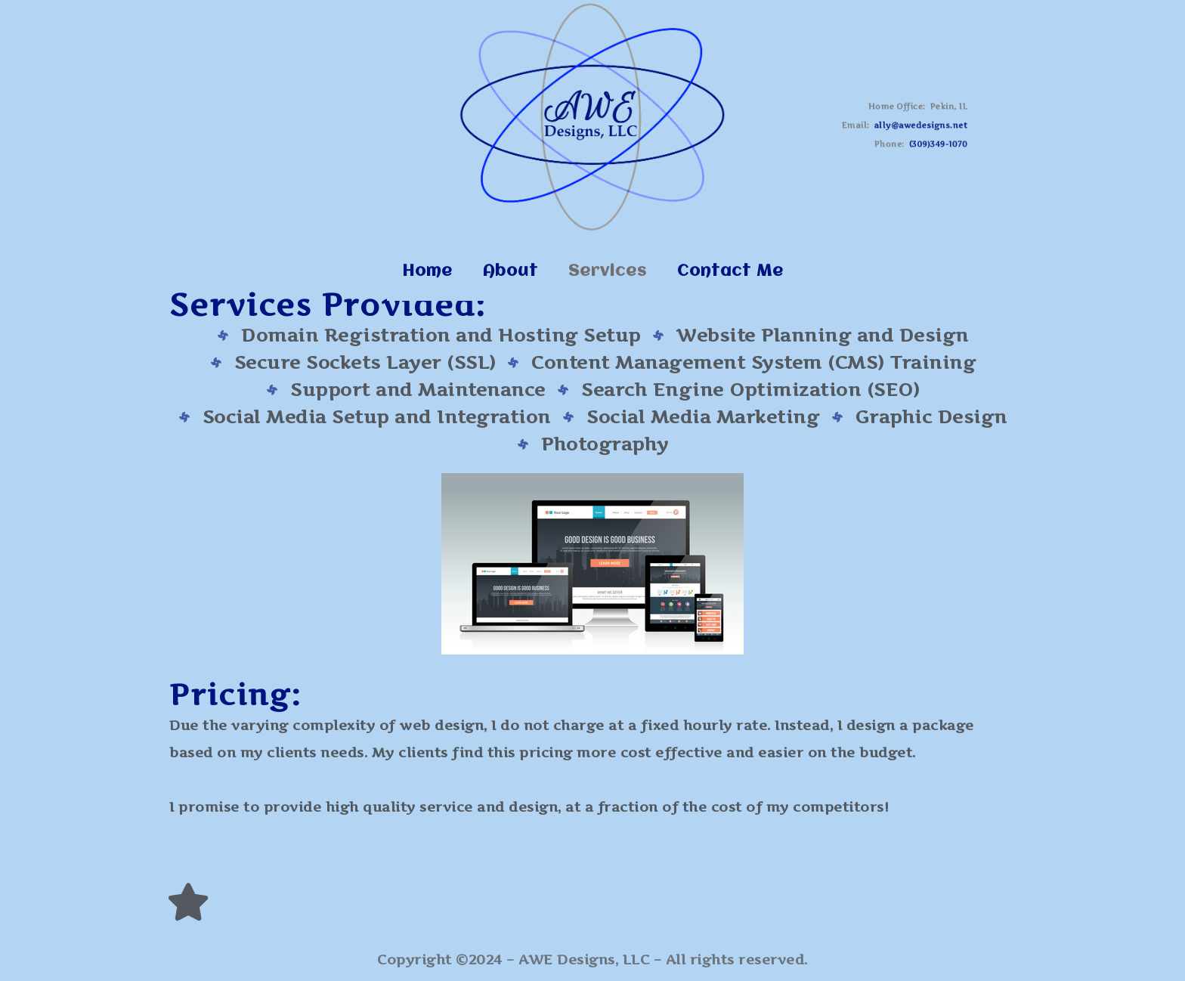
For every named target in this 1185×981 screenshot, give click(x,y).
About (510, 272)
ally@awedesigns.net (916, 125)
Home (427, 272)
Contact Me (730, 272)
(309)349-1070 (931, 142)
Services (607, 272)
